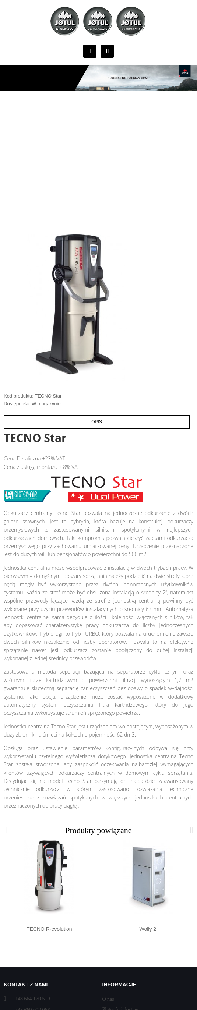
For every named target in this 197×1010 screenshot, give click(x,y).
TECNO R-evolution (49, 929)
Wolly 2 (147, 929)
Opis (96, 421)
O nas (108, 999)
